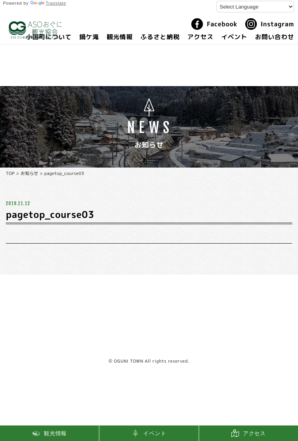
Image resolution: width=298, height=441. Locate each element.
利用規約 (149, 345)
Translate (48, 3)
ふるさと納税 (160, 37)
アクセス (200, 37)
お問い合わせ (274, 37)
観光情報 (120, 37)
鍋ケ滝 (89, 37)
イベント (234, 37)
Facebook (214, 24)
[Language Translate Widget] (255, 6)
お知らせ (29, 173)
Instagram (269, 24)
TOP (10, 173)
